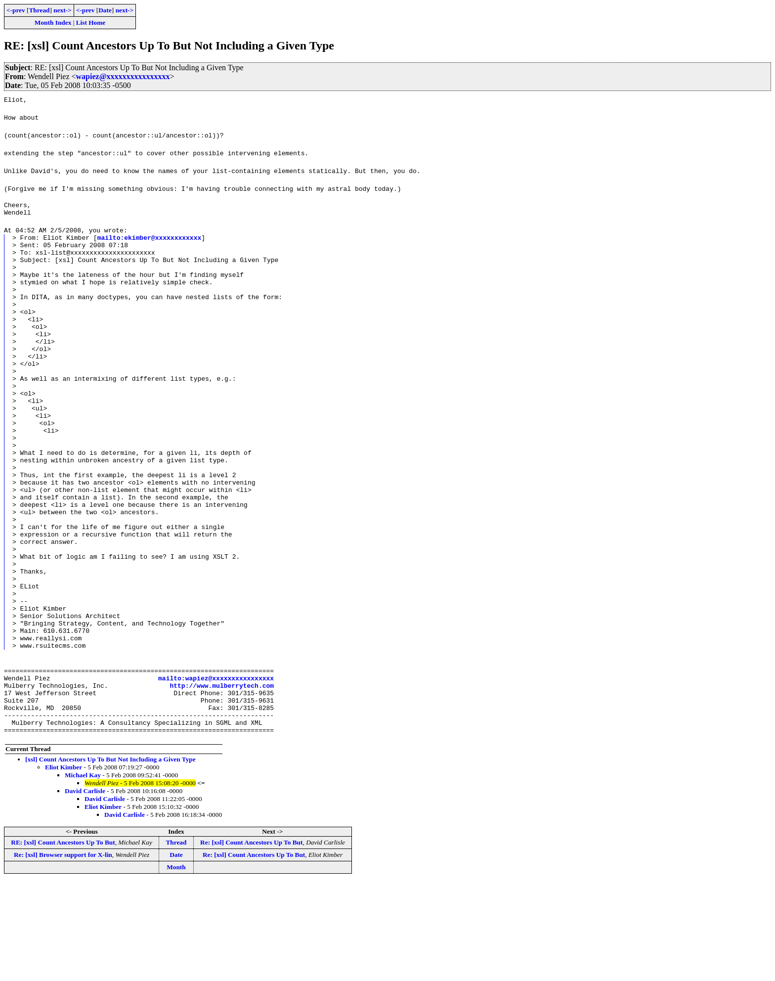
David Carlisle (85, 890)
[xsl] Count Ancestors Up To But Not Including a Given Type (110, 858)
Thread (39, 10)
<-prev (15, 10)
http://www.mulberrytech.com (222, 775)
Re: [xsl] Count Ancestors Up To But (251, 941)
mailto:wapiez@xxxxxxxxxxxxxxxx (216, 766)
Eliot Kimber (63, 866)
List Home (91, 22)
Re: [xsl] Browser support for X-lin (63, 954)
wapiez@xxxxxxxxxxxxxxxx (123, 76)
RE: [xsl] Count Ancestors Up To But (63, 941)
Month (176, 966)
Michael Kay (83, 874)
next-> (62, 10)
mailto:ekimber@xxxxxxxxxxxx (149, 241)
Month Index (53, 22)
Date (105, 10)
